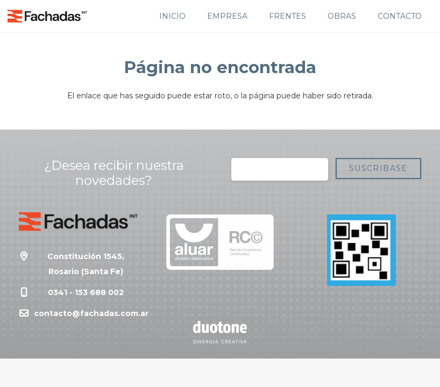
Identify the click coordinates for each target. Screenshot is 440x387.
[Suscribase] (378, 168)
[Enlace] (47, 16)
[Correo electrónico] (279, 169)
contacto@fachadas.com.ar (91, 313)
